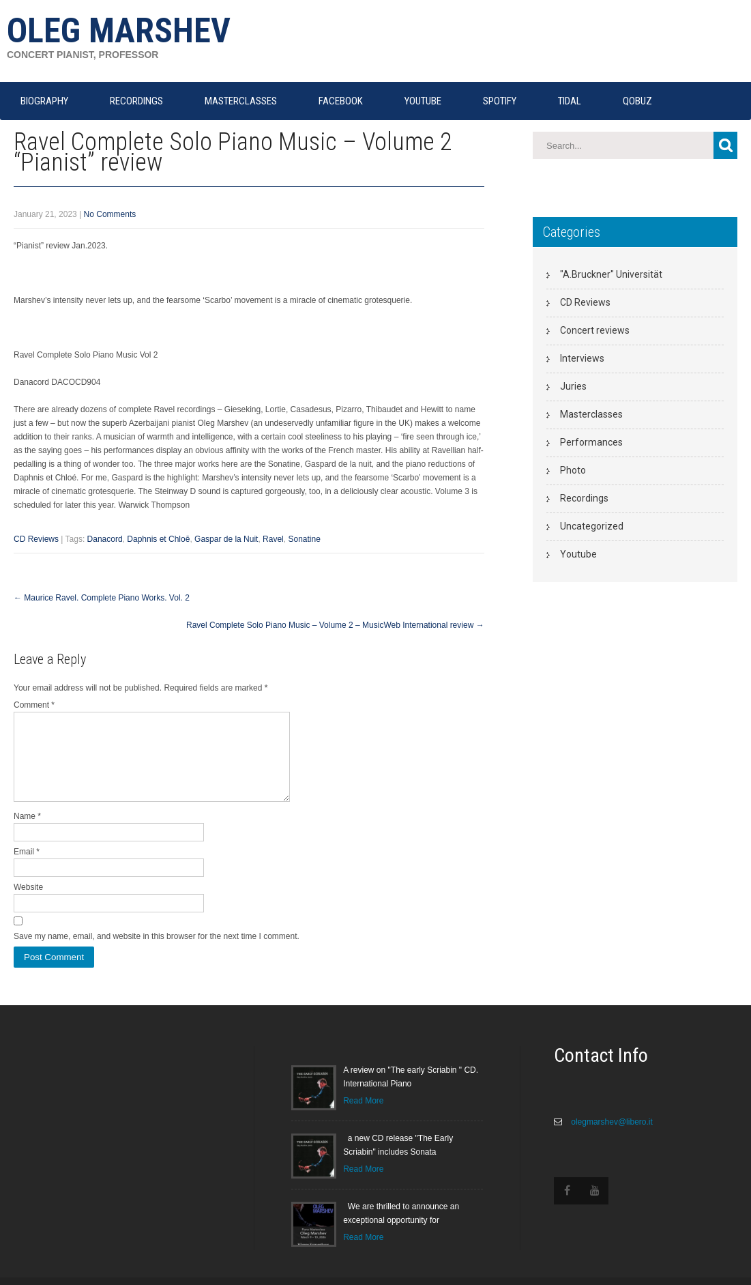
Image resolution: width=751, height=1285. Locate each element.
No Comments (110, 214)
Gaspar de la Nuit (226, 539)
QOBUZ (637, 101)
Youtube (578, 554)
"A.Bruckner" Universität (611, 274)
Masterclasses (591, 414)
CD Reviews (36, 539)
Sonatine (304, 539)
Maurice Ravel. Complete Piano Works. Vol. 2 (102, 598)
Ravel (273, 539)
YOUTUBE (422, 101)
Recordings (584, 498)
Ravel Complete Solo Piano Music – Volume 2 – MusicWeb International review (335, 625)
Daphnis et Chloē (158, 539)
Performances (591, 442)
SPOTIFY (499, 101)
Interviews (582, 358)
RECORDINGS (136, 101)
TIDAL (569, 101)
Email (27, 868)
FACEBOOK (341, 101)
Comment (34, 705)
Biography (44, 101)
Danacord (105, 539)
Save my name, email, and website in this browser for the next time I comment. (156, 952)
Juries (573, 386)
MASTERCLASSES (241, 101)
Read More (363, 1117)
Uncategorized (591, 526)
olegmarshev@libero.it (611, 1138)
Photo (573, 470)
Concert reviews (595, 330)
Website (28, 903)
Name (27, 832)
